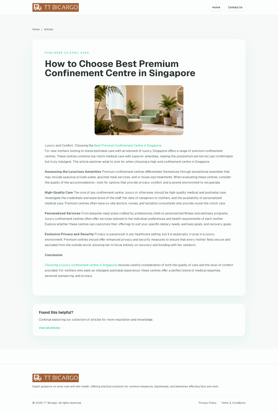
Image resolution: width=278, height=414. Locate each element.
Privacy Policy (208, 403)
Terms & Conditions (233, 403)
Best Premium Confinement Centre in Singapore (128, 145)
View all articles (51, 328)
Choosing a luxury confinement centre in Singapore (81, 265)
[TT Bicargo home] (65, 7)
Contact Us (235, 7)
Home (216, 7)
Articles (48, 29)
